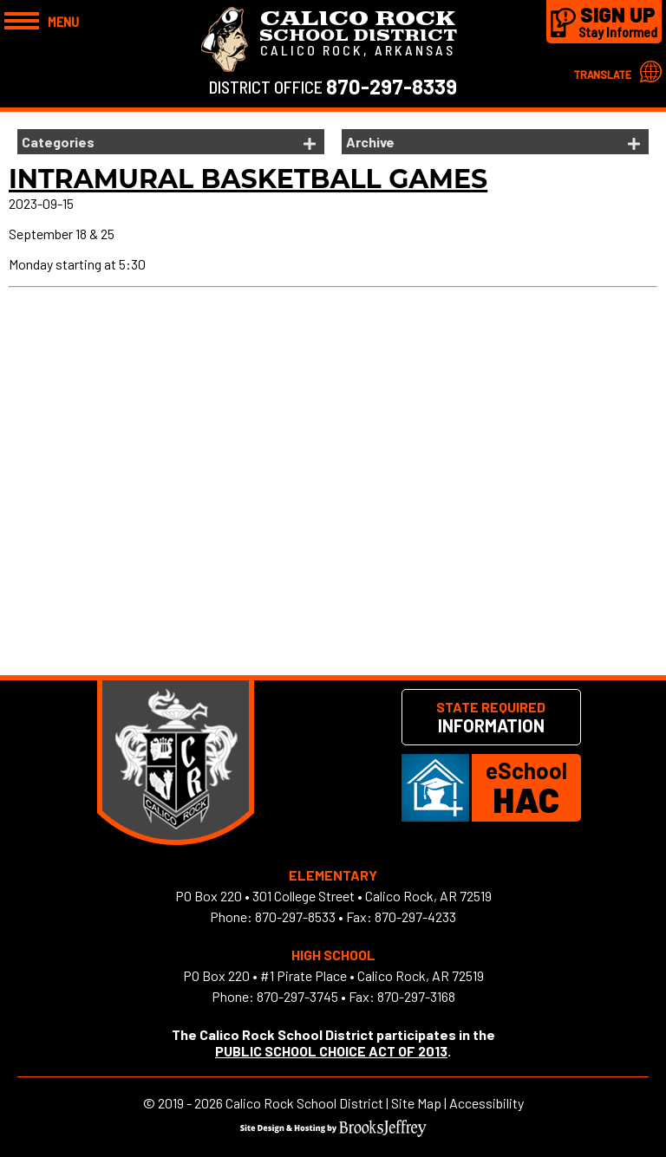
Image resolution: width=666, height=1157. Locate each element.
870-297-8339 (391, 86)
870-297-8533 (295, 916)
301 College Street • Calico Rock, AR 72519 (372, 895)
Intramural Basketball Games (248, 179)
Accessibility (486, 1103)
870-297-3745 (297, 996)
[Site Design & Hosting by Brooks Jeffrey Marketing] (333, 1131)
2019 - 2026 (190, 1103)
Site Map (416, 1103)
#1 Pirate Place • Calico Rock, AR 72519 (372, 975)
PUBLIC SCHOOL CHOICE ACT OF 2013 (331, 1051)
